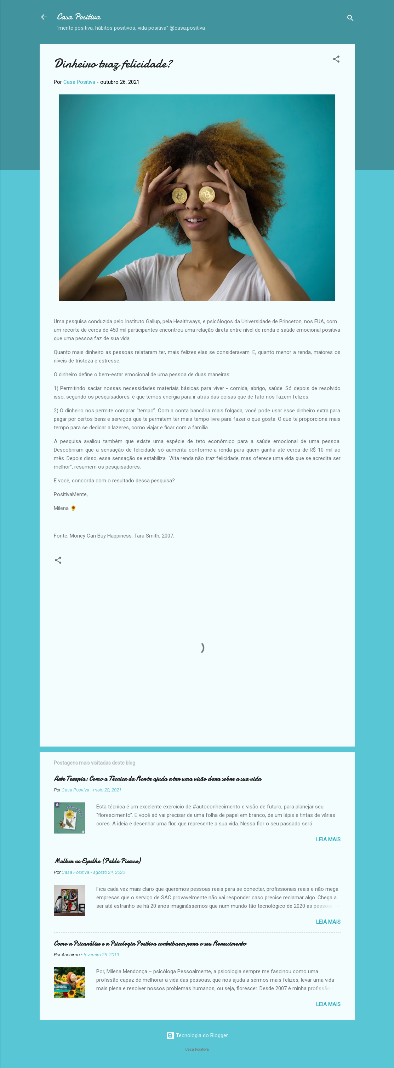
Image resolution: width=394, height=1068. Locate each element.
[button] (336, 60)
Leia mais (328, 839)
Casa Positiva (78, 17)
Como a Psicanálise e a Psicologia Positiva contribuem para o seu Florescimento (150, 943)
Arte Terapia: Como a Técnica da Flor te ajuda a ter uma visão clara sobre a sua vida (157, 778)
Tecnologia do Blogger (197, 1035)
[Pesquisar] (350, 19)
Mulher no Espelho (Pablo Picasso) (97, 861)
